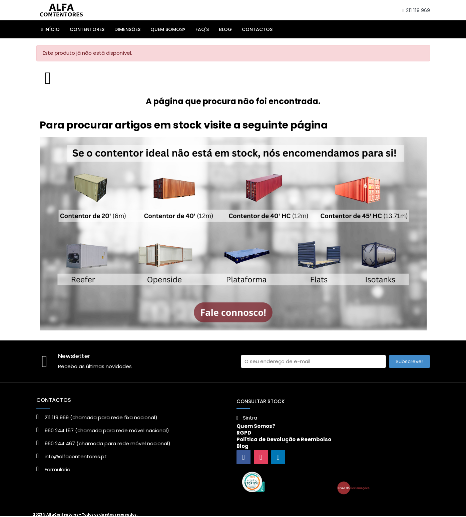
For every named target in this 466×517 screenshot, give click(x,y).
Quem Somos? (256, 426)
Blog (243, 446)
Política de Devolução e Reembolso (284, 439)
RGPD (244, 432)
